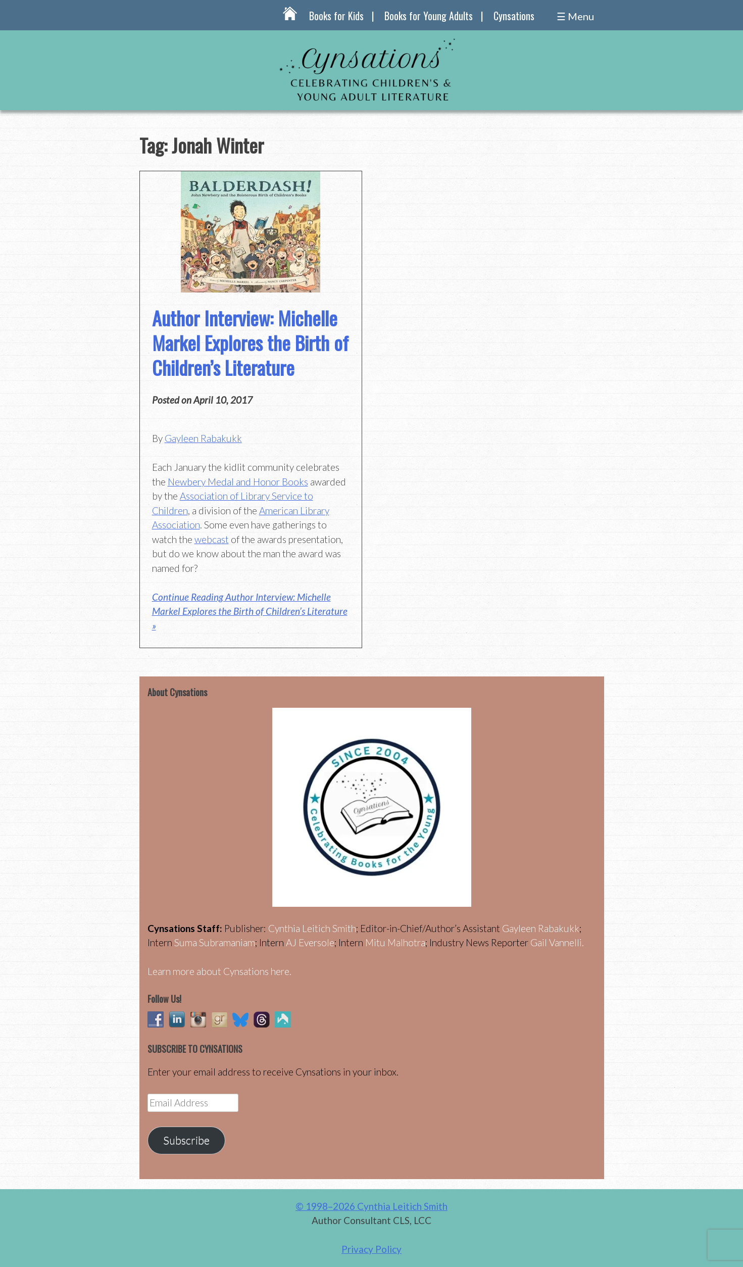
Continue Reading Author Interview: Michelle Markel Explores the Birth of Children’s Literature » (250, 611)
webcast (211, 539)
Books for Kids (336, 15)
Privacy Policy (371, 1249)
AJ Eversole (310, 942)
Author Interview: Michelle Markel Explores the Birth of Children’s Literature (250, 343)
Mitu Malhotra (395, 942)
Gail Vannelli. (557, 942)
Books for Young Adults (428, 15)
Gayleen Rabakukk (203, 438)
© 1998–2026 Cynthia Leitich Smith (371, 1206)
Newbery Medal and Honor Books (238, 482)
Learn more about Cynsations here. (219, 971)
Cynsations (513, 15)
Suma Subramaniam (214, 942)
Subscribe (186, 1140)
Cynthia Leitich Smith (312, 928)
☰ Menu (575, 16)
